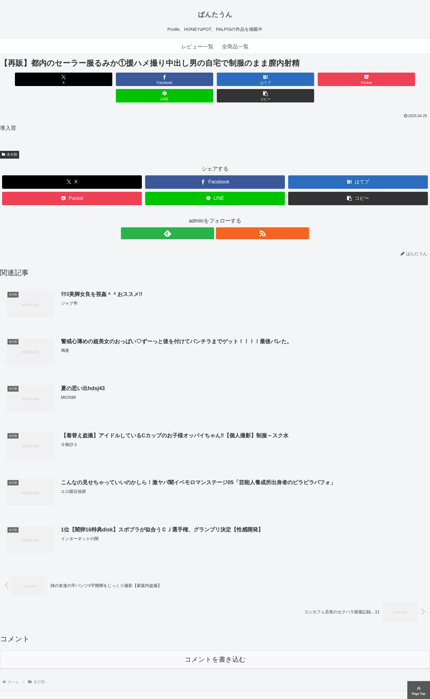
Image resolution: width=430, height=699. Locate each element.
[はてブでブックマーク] (179, 79)
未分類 (9, 138)
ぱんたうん (215, 14)
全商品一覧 (235, 47)
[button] (395, 79)
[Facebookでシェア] (106, 79)
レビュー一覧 (197, 47)
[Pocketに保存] (251, 79)
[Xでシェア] (34, 79)
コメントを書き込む (215, 643)
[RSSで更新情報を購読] (222, 217)
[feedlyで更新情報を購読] (208, 217)
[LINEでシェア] (323, 79)
